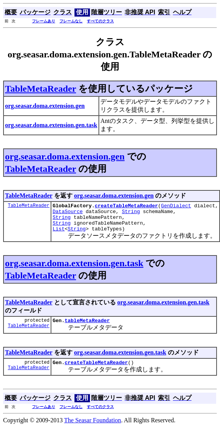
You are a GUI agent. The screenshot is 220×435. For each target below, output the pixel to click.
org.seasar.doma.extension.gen (65, 156)
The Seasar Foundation (92, 428)
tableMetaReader (87, 327)
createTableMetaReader (126, 206)
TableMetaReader (40, 89)
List (58, 234)
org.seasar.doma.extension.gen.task (74, 269)
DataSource (67, 213)
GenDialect (176, 206)
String (131, 213)
